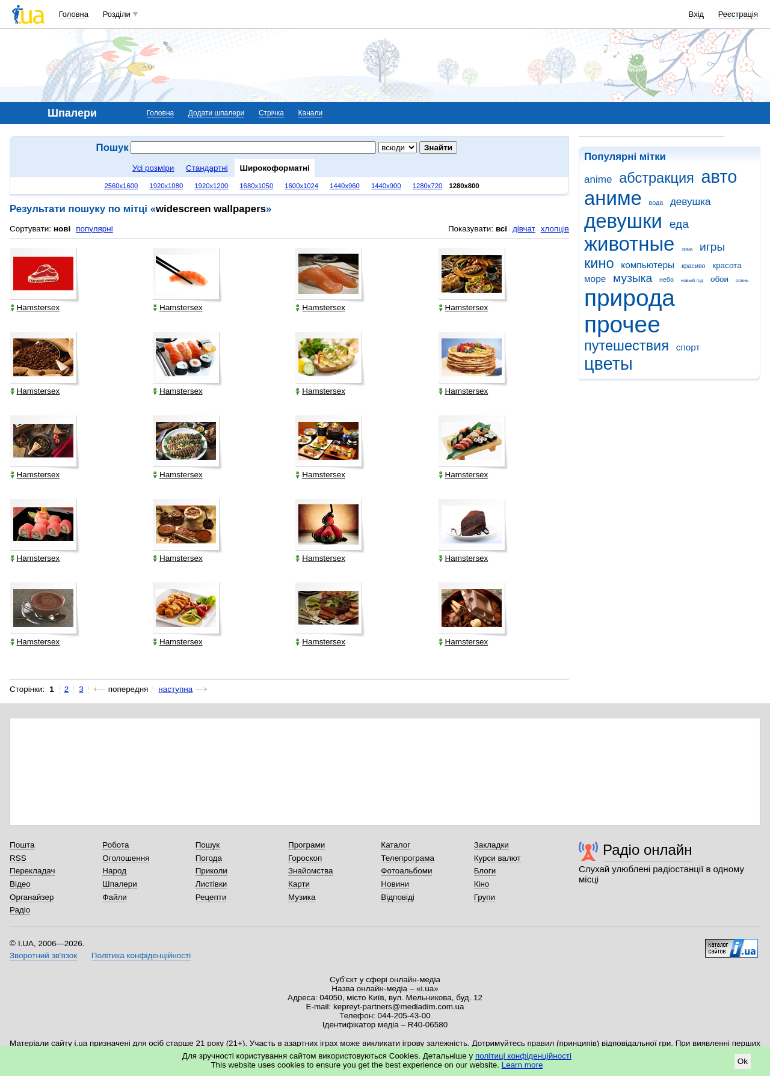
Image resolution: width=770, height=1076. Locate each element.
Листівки (211, 883)
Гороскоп (305, 858)
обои (719, 279)
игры (712, 246)
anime (598, 179)
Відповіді (397, 897)
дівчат (524, 228)
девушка (690, 201)
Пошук (208, 844)
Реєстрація (738, 14)
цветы (608, 363)
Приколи (211, 870)
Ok (743, 1061)
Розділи (117, 14)
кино (599, 263)
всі (501, 228)
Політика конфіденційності (141, 955)
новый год (692, 280)
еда (679, 224)
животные (629, 244)
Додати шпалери (216, 113)
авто (719, 176)
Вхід (696, 14)
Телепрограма (407, 858)
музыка (632, 278)
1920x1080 (166, 185)
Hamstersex (35, 307)
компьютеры (647, 265)
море (595, 279)
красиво (694, 265)
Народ (114, 870)
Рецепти (211, 897)
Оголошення (125, 858)
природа (629, 298)
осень (742, 280)
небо (666, 279)
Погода (209, 858)
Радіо (20, 909)
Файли (114, 897)
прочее (622, 324)
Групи (484, 897)
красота (726, 265)
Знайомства (310, 870)
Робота (115, 844)
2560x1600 (121, 185)
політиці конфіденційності (523, 1055)
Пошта (22, 844)
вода (656, 202)
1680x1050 (256, 185)
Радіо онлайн (647, 850)
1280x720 (428, 185)
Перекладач (32, 870)
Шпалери (119, 883)
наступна (175, 689)
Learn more (522, 1064)
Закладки (491, 844)
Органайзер (32, 897)
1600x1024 (301, 185)
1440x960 (345, 185)
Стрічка (271, 113)
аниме (613, 198)
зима (687, 249)
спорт (688, 347)
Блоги (485, 870)
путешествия (626, 345)
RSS (18, 858)
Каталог (395, 844)
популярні (94, 228)
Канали (310, 113)
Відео (20, 883)
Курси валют (497, 858)
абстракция (656, 178)
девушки (623, 221)
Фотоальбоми (406, 870)
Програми (306, 844)
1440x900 (386, 185)
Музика (301, 897)
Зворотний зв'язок (43, 955)
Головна (73, 14)
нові (62, 228)
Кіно (482, 883)
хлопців (555, 228)
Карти (299, 883)
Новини (395, 883)
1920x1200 (211, 185)
